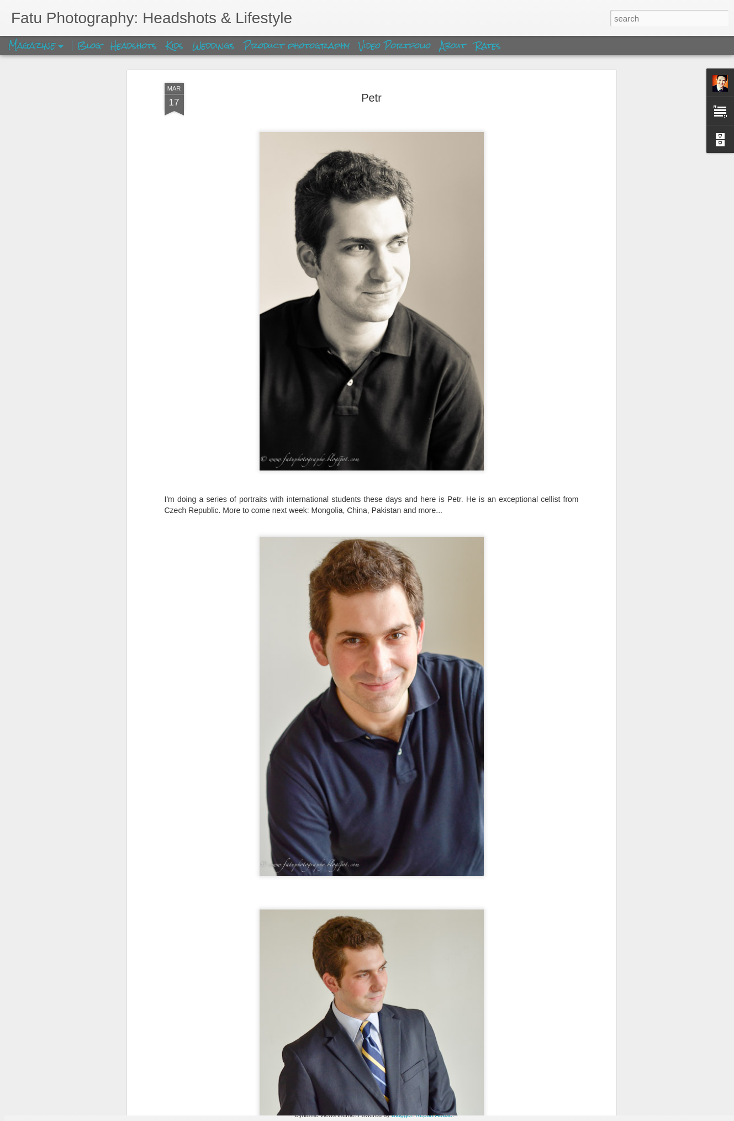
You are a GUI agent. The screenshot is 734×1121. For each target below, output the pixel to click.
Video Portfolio (396, 45)
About (454, 45)
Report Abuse (433, 1115)
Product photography (297, 45)
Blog (89, 45)
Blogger (402, 1115)
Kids (174, 45)
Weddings (213, 45)
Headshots (133, 45)
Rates (488, 45)
